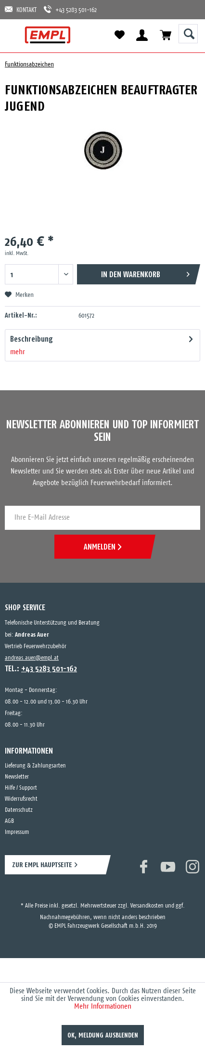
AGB (9, 821)
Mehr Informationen (102, 1006)
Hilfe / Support (21, 788)
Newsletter (17, 777)
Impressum (17, 832)
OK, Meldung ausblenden (102, 1035)
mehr (17, 352)
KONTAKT (21, 9)
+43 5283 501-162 (70, 9)
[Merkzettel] (119, 35)
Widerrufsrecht (21, 799)
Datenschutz (19, 810)
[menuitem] (15, 35)
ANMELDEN (102, 546)
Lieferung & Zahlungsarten (35, 765)
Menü (15, 35)
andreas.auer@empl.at (32, 658)
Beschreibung (31, 338)
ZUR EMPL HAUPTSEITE (42, 864)
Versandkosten (147, 906)
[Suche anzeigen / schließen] (188, 33)
